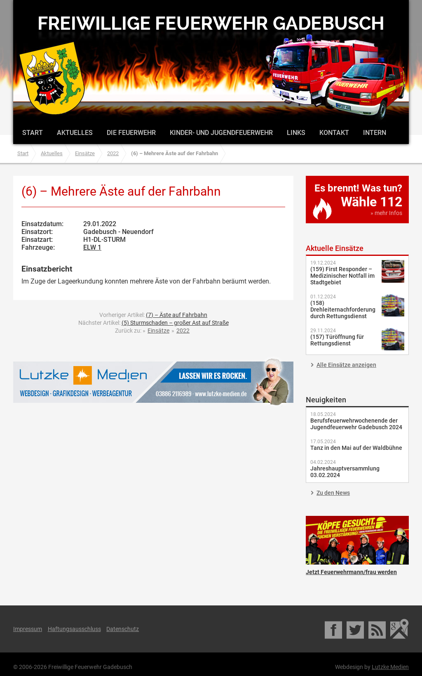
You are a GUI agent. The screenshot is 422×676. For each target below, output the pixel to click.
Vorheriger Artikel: (153, 315)
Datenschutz (122, 629)
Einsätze (85, 153)
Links (296, 133)
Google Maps (399, 629)
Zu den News (333, 492)
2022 (113, 153)
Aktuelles (75, 133)
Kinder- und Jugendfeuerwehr (221, 133)
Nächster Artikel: (153, 322)
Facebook (334, 629)
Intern (374, 133)
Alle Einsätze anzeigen (346, 365)
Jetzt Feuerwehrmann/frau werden (357, 540)
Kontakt (334, 133)
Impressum (27, 629)
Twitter (356, 629)
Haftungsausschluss (74, 629)
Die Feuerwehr (131, 133)
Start (32, 133)
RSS (377, 629)
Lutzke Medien (153, 382)
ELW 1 (92, 247)
